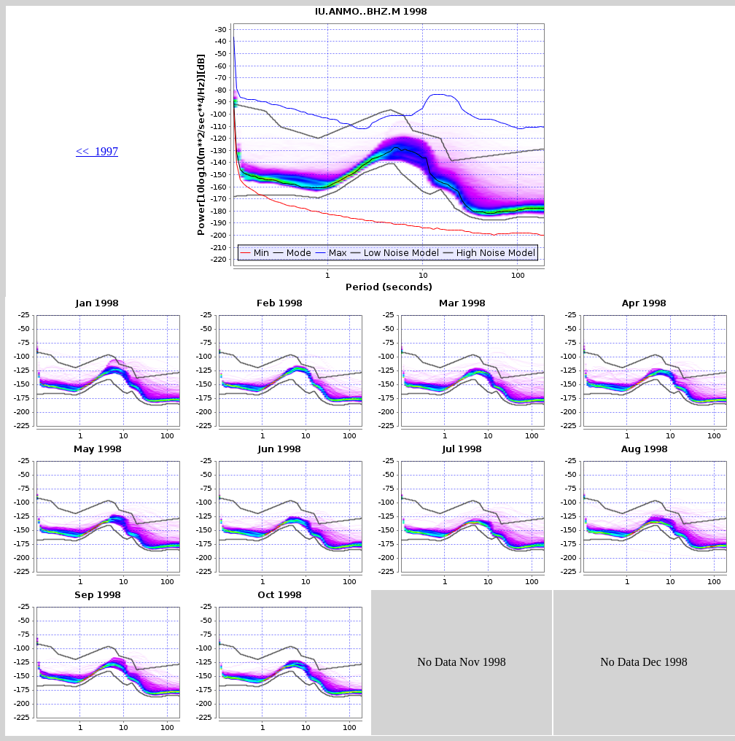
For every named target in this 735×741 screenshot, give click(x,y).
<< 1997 (97, 151)
